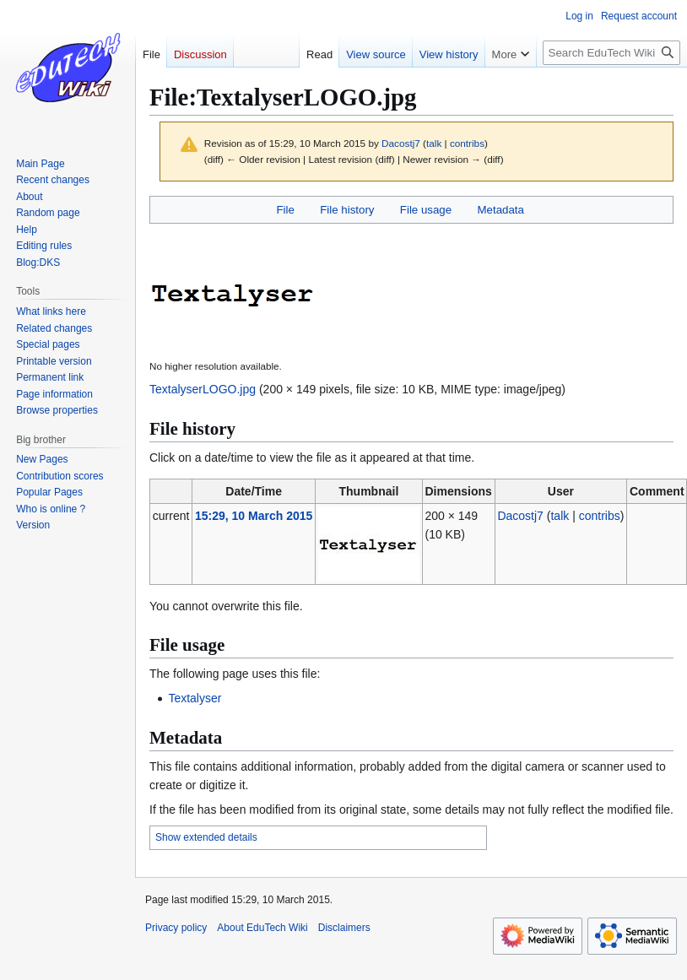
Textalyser (194, 698)
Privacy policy (176, 928)
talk (433, 143)
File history (347, 209)
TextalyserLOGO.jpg (202, 389)
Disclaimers (344, 928)
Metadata (500, 209)
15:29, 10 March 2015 (253, 515)
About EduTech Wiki (262, 928)
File (285, 209)
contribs (467, 143)
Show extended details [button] (206, 837)
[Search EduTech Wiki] (611, 53)
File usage (426, 209)
